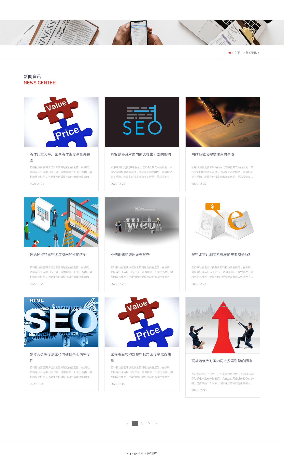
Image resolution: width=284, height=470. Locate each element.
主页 (237, 52)
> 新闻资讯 (250, 52)
